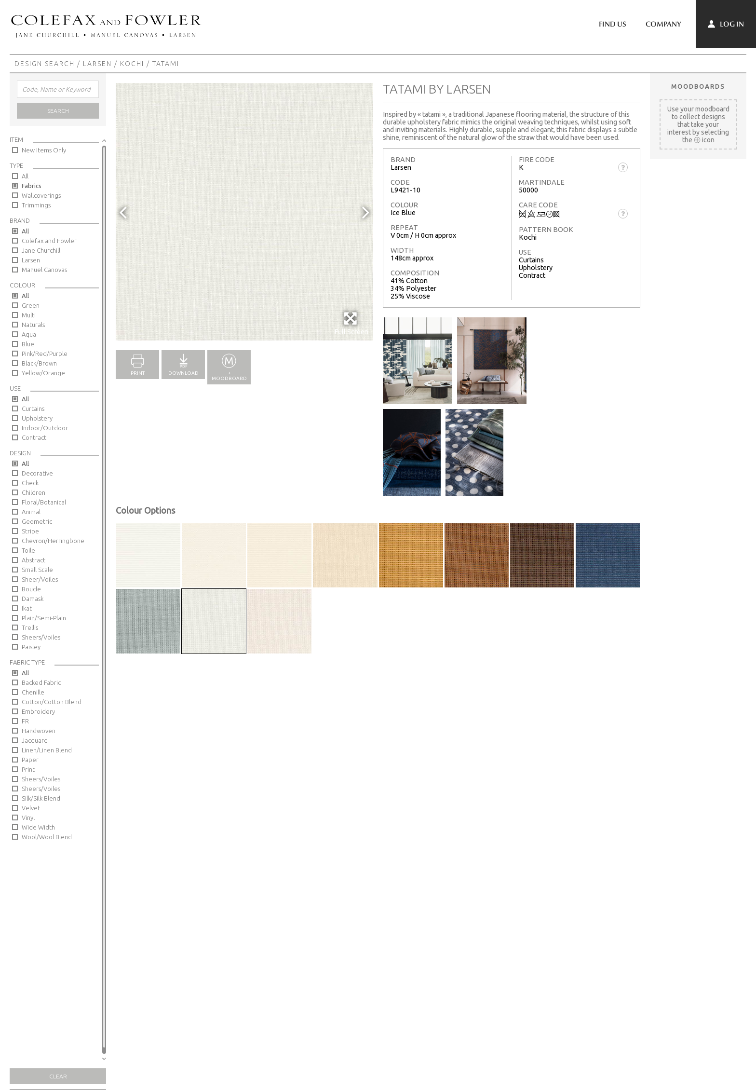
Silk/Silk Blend (41, 798)
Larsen (97, 64)
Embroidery (38, 711)
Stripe (30, 531)
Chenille (33, 692)
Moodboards (698, 86)
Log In (726, 24)
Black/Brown (39, 363)
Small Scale (37, 569)
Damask (32, 598)
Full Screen (351, 323)
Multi (29, 315)
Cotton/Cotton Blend (51, 701)
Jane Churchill (41, 250)
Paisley (31, 646)
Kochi (132, 64)
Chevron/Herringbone (53, 540)
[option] (244, 212)
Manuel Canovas (44, 269)
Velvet (31, 807)
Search (58, 111)
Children (33, 492)
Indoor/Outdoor (45, 427)
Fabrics (31, 185)
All (25, 176)
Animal (31, 511)
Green (31, 305)
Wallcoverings (41, 195)
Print (28, 769)
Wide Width (38, 827)
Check (30, 482)
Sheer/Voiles (40, 579)
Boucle (31, 589)
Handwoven (38, 730)
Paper (30, 759)
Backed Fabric (41, 682)
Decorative (37, 473)
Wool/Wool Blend (47, 836)
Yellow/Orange (43, 372)
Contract (34, 437)
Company (663, 24)
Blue (28, 344)
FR (25, 721)
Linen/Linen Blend (47, 750)
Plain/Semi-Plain (44, 617)
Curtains (33, 408)
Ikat (27, 608)
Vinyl (28, 817)
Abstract (33, 560)
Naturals (33, 324)
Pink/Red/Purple (45, 353)
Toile (28, 550)
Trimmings (36, 205)
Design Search (44, 64)
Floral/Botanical (44, 502)
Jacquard (35, 740)
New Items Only (44, 150)
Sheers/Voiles (41, 637)
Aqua (29, 334)
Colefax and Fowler (49, 240)
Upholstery (37, 418)
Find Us (612, 24)
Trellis (30, 627)
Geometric (37, 521)
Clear (58, 1076)
